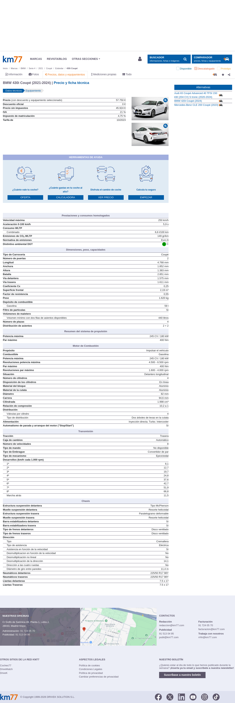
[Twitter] (169, 697)
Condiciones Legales (90, 669)
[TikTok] (216, 697)
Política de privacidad (91, 673)
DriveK (4, 673)
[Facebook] (158, 697)
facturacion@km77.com (211, 629)
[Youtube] (193, 697)
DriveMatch (6, 669)
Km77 (12, 59)
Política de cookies (89, 665)
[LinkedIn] (181, 697)
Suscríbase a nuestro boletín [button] (182, 674)
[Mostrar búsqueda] (169, 59)
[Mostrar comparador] (212, 59)
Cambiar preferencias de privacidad (98, 676)
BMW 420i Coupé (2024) (188, 100)
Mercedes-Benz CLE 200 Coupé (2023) (196, 104)
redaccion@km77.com (171, 625)
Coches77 (5, 665)
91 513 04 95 (22, 634)
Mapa (22, 625)
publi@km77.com (169, 637)
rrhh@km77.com (207, 637)
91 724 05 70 (27, 630)
